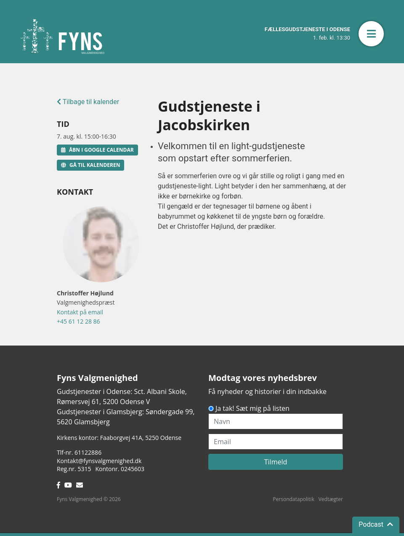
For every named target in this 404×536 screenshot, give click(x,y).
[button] (371, 33)
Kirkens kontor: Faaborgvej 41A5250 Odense (119, 438)
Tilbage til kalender (88, 102)
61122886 (87, 452)
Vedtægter (331, 499)
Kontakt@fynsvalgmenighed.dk (99, 461)
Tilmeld (275, 461)
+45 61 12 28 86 (78, 321)
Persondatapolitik (293, 499)
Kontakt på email (80, 312)
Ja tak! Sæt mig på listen (252, 408)
